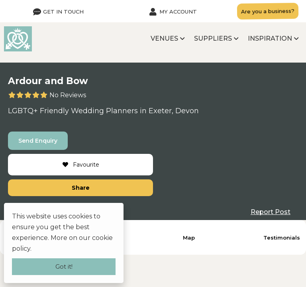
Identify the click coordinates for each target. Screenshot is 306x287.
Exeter (160, 110)
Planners (122, 110)
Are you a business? (267, 11)
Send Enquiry (37, 140)
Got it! (64, 266)
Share (81, 187)
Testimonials (281, 237)
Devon (187, 110)
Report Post (270, 212)
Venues (164, 38)
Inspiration (270, 38)
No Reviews (67, 95)
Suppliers (213, 38)
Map (189, 237)
